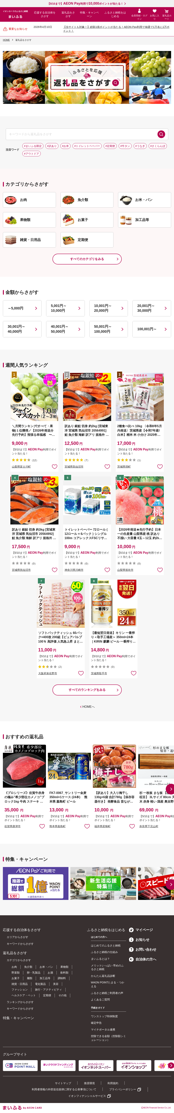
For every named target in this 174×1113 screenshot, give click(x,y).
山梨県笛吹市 (125, 569)
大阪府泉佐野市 (47, 673)
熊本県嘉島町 (57, 826)
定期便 (47, 995)
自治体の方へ (142, 959)
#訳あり (52, 146)
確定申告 (96, 1022)
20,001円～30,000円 (146, 308)
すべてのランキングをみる (87, 689)
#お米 (65, 146)
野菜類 (16, 972)
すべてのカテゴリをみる (87, 259)
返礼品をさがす (68, 14)
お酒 (50, 972)
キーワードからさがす (20, 943)
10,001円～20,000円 (103, 308)
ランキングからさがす (20, 1002)
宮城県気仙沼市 (74, 466)
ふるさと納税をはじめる (115, 14)
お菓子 (16, 978)
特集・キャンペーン (89, 14)
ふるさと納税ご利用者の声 (107, 993)
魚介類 (28, 966)
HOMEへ (88, 706)
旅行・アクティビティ (48, 989)
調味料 (62, 978)
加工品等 (45, 978)
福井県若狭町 (102, 826)
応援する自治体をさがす (45, 14)
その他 (62, 995)
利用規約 (112, 1083)
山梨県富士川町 (21, 466)
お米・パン (46, 966)
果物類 (64, 966)
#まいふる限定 (33, 146)
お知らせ (139, 940)
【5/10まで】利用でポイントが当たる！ (85, 3)
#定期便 (110, 146)
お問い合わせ (142, 949)
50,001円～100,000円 (103, 329)
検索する (161, 134)
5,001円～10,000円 (59, 308)
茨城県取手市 (99, 673)
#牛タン (125, 146)
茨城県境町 (124, 466)
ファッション (20, 989)
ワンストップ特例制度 (104, 1016)
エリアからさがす (17, 937)
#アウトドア (31, 153)
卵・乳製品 (33, 972)
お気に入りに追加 (42, 826)
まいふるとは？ (100, 958)
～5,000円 (15, 308)
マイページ (141, 930)
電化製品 (40, 983)
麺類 (29, 978)
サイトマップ (63, 1083)
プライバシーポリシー (122, 1089)
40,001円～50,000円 (59, 329)
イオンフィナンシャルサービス (87, 1095)
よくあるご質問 (100, 999)
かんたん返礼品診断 (103, 975)
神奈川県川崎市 (74, 569)
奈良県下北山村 (148, 826)
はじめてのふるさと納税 (106, 945)
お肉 (14, 966)
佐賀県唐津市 (12, 826)
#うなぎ (140, 146)
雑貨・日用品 (20, 983)
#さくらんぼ (157, 146)
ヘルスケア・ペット (24, 995)
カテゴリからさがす (19, 960)
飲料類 (64, 972)
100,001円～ (147, 329)
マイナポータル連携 (103, 1029)
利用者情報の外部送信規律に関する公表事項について (64, 1089)
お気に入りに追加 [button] (54, 466)
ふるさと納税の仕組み (104, 952)
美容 (55, 983)
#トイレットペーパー (87, 146)
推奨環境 (89, 1083)
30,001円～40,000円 (16, 329)
